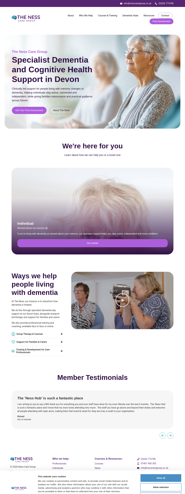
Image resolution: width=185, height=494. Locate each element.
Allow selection (161, 466)
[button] (122, 300)
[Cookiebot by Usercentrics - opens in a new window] (18, 488)
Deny (161, 475)
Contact (165, 15)
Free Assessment (161, 21)
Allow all (161, 456)
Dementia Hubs (130, 15)
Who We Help (86, 15)
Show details (151, 488)
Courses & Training (107, 15)
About (71, 15)
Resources (149, 15)
